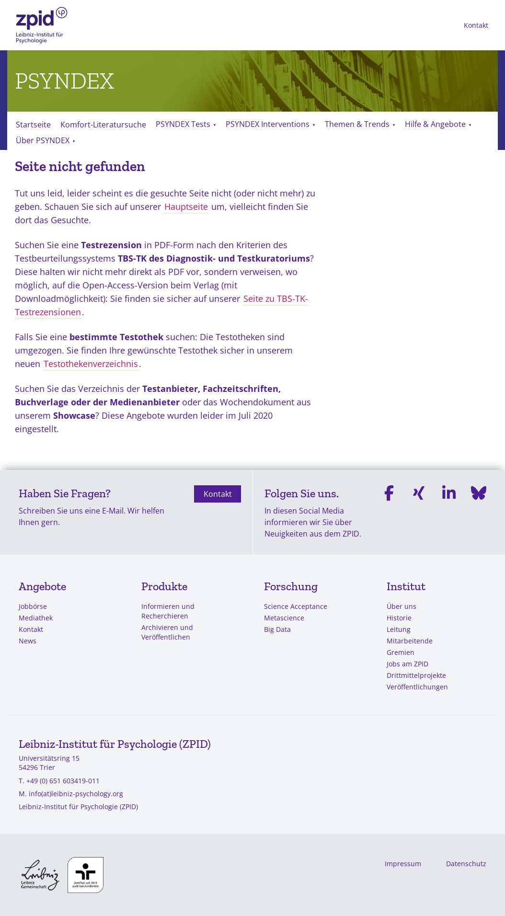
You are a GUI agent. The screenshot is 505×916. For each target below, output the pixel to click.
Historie (399, 617)
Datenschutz (466, 863)
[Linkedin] (449, 512)
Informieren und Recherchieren (168, 611)
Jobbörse (33, 606)
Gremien (400, 652)
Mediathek (36, 617)
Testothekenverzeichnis (91, 363)
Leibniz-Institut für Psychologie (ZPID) (78, 806)
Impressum (403, 863)
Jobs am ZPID (407, 663)
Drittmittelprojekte (416, 675)
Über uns (401, 606)
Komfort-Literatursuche (103, 124)
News (27, 640)
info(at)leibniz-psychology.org (76, 793)
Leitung (399, 629)
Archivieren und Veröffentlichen (167, 632)
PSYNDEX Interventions (268, 124)
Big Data (277, 629)
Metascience (284, 617)
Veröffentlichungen (417, 686)
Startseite (33, 124)
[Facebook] (389, 512)
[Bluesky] (478, 512)
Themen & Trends (357, 124)
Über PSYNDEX (42, 140)
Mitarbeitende (410, 640)
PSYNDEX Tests (183, 124)
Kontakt (476, 25)
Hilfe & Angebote (435, 124)
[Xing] (418, 512)
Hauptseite (186, 206)
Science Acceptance (295, 606)
